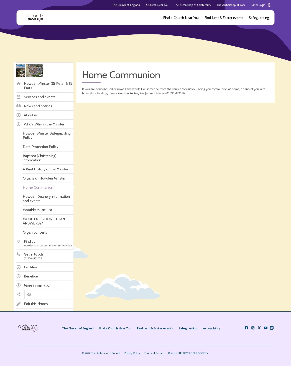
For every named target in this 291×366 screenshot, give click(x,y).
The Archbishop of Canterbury (192, 5)
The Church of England (126, 5)
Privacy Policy (132, 353)
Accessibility (211, 328)
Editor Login (260, 5)
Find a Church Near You (181, 18)
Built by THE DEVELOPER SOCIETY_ (188, 353)
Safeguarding (259, 18)
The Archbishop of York (231, 5)
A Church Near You (157, 5)
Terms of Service (154, 353)
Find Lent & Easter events (223, 18)
